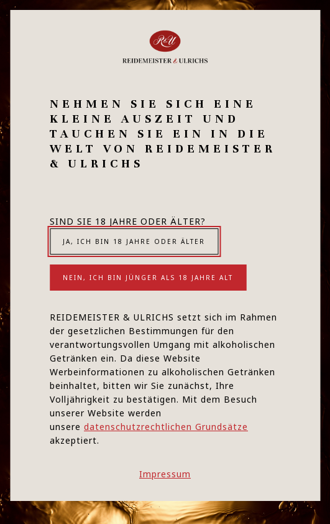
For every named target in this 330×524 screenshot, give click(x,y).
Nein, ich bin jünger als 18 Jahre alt (148, 277)
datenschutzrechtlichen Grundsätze (166, 427)
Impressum (165, 474)
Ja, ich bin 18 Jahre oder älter (134, 241)
